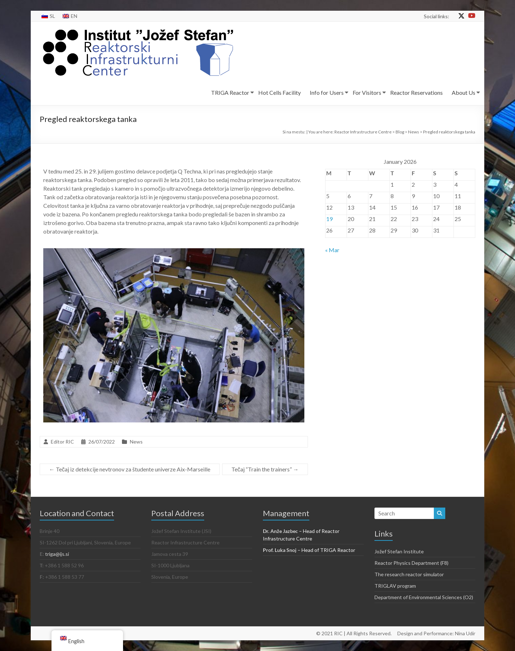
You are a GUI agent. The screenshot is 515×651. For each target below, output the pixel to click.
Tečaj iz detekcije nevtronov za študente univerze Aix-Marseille (129, 469)
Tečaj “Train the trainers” (265, 469)
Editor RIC (62, 442)
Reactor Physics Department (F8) (411, 563)
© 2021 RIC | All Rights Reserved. (354, 633)
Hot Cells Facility (279, 92)
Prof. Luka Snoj (279, 550)
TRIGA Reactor (230, 92)
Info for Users (327, 92)
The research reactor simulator (409, 574)
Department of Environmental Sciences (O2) (423, 597)
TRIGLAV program (395, 586)
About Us (463, 92)
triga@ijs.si (57, 554)
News (136, 442)
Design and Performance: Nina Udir (436, 633)
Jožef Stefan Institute (399, 551)
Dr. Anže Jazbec (280, 531)
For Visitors (367, 92)
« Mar (332, 249)
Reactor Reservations (416, 92)
